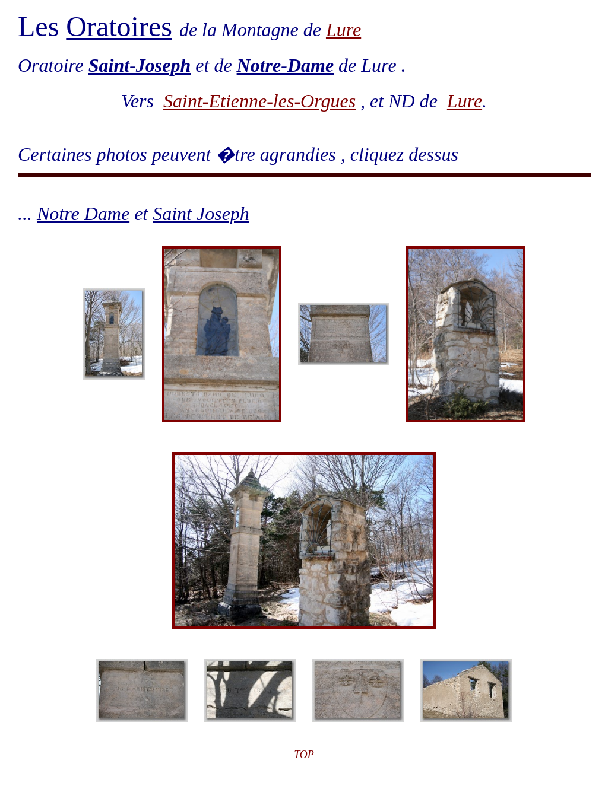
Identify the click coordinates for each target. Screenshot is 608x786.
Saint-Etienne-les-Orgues (259, 101)
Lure (343, 29)
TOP (304, 754)
